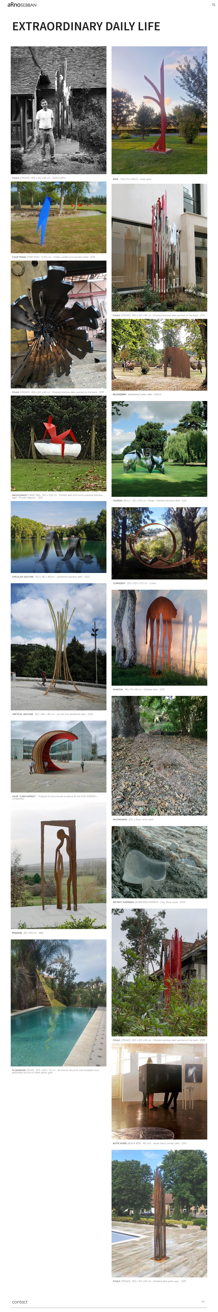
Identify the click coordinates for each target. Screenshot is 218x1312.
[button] (214, 5)
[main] (109, 26)
